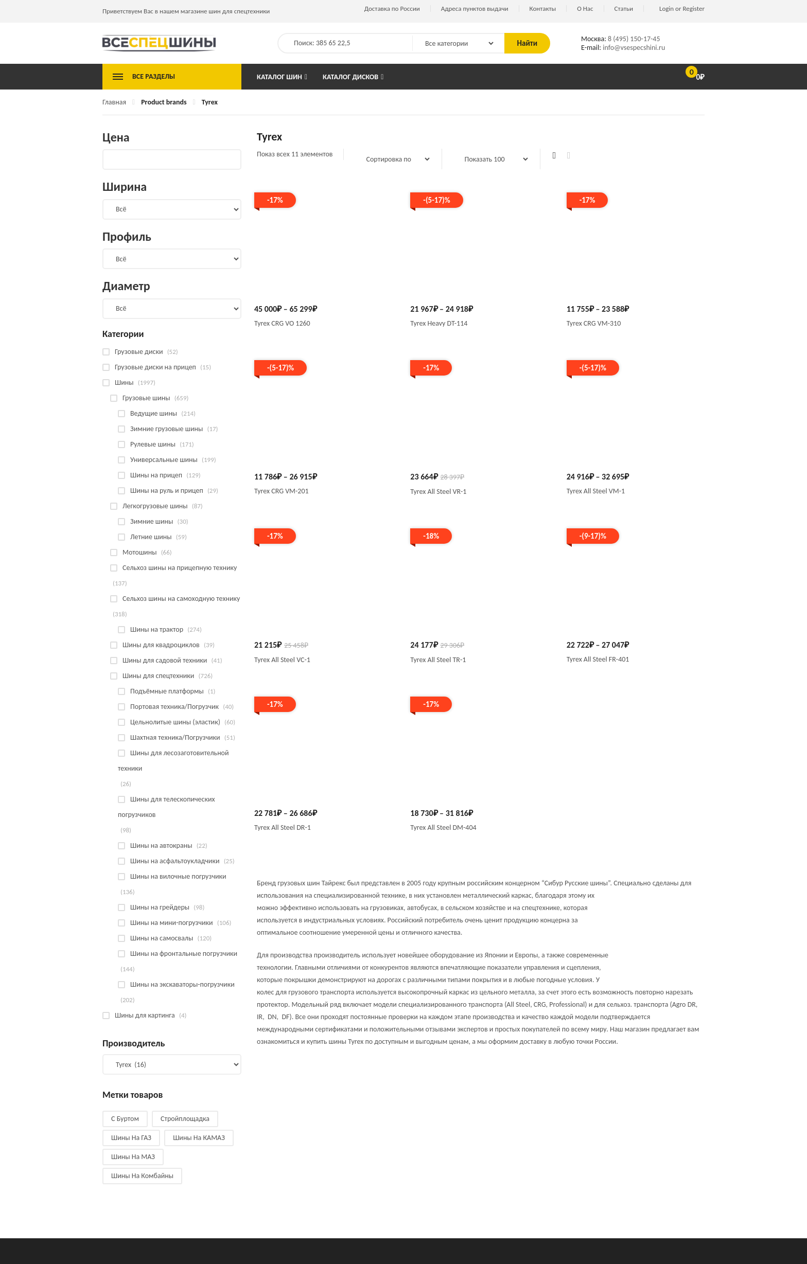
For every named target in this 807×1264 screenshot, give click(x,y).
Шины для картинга (145, 1015)
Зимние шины (151, 521)
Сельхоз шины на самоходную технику (181, 598)
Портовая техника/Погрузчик (174, 706)
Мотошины (139, 552)
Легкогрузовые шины (155, 506)
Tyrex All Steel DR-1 (282, 827)
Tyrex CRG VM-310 (594, 323)
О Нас (585, 8)
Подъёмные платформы (167, 691)
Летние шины (151, 536)
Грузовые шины (146, 398)
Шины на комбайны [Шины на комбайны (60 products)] (142, 1175)
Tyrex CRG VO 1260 (282, 323)
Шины (124, 382)
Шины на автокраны (161, 845)
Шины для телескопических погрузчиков (166, 807)
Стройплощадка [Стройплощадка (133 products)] (185, 1118)
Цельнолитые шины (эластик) (175, 722)
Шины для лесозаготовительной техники (173, 761)
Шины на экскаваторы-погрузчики (182, 984)
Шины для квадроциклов (161, 644)
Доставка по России (392, 8)
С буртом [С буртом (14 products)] (125, 1118)
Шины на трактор (156, 629)
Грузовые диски (139, 351)
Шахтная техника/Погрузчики (175, 737)
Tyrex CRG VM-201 (281, 491)
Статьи (624, 8)
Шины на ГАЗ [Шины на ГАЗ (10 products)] (131, 1137)
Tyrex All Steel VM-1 (596, 491)
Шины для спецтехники (158, 675)
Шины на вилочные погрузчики (178, 876)
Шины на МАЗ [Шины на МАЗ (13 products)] (133, 1156)
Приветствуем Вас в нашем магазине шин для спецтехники (186, 11)
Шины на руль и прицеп (166, 490)
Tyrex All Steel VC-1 (282, 659)
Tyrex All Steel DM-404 (443, 827)
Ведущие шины (153, 413)
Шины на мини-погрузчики (171, 922)
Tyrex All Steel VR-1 (438, 491)
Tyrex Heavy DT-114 (438, 323)
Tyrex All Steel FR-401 (598, 659)
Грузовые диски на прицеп (155, 367)
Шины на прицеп (156, 475)
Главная (114, 102)
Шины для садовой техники (164, 660)
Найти (527, 43)
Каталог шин (279, 77)
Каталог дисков (350, 77)
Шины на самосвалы (161, 938)
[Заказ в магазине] (392, 159)
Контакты (543, 8)
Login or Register (682, 8)
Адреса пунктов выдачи (474, 8)
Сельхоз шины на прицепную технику (179, 567)
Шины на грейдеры (159, 907)
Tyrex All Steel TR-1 (438, 659)
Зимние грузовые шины (166, 428)
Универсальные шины (164, 459)
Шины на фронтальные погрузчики (183, 953)
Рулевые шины (153, 444)
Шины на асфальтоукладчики (174, 861)
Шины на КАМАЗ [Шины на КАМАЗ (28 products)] (199, 1137)
